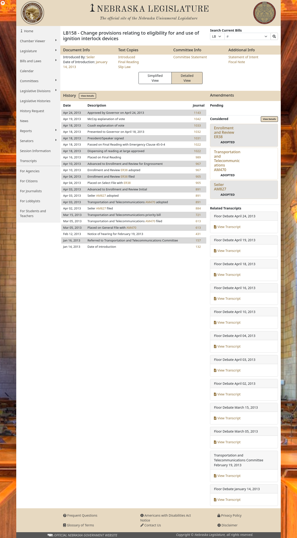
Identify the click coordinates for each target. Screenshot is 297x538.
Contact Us (150, 525)
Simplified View (155, 78)
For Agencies (29, 171)
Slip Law (124, 67)
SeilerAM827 (220, 187)
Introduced (126, 57)
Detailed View (187, 78)
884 (198, 208)
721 (198, 215)
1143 (197, 113)
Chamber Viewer (38, 41)
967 (198, 164)
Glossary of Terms (78, 525)
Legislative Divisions (38, 90)
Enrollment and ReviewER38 (224, 132)
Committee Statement (190, 57)
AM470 (150, 202)
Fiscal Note (237, 62)
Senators (38, 140)
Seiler (90, 57)
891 (198, 189)
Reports (38, 130)
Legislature (38, 51)
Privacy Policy (229, 515)
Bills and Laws (38, 61)
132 (198, 247)
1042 (197, 119)
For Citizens (29, 181)
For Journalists (31, 191)
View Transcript (227, 227)
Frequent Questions (80, 515)
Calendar (27, 71)
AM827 (101, 195)
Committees (38, 80)
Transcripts (28, 161)
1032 (197, 132)
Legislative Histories (35, 101)
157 (198, 240)
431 (198, 234)
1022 (197, 144)
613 (198, 221)
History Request (32, 111)
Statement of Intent (243, 57)
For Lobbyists (30, 201)
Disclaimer (227, 525)
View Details (87, 95)
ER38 (124, 170)
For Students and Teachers (33, 213)
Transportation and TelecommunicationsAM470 (227, 160)
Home (28, 31)
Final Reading (128, 62)
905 (198, 176)
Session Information (35, 151)
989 (198, 157)
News (24, 121)
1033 (197, 125)
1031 (197, 138)
